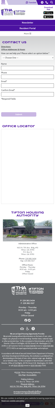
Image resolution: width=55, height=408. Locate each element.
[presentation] (18, 105)
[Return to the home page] (7, 12)
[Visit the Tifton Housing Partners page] (35, 291)
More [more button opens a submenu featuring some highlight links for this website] (27, 33)
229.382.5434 (30, 259)
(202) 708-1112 (31, 346)
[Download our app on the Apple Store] (48, 16)
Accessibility (32, 375)
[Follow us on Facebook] (25, 320)
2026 (18, 372)
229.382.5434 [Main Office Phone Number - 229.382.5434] (29, 300)
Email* (4, 81)
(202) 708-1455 (48, 346)
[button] (3, 2)
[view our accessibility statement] (42, 2)
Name (4, 64)
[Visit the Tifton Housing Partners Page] (19, 11)
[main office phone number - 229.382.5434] (46, 2)
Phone (4, 72)
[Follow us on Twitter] (29, 320)
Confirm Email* (8, 90)
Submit (18, 114)
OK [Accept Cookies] (27, 405)
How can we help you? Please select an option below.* (25, 53)
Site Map (22, 375)
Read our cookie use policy (12, 400)
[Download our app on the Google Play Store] (48, 12)
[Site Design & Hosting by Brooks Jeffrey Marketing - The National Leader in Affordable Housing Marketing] (27, 392)
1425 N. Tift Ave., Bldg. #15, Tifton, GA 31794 (27, 385)
